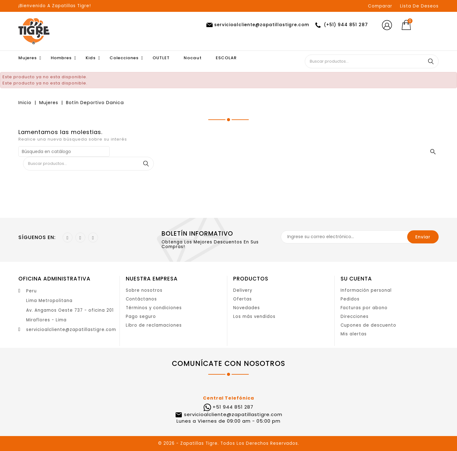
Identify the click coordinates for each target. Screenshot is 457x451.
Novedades (246, 308)
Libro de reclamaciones (154, 325)
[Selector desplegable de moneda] (429, 25)
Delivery (242, 290)
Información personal (366, 290)
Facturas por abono (364, 308)
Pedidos (350, 299)
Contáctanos (141, 299)
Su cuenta (356, 278)
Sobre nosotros (144, 290)
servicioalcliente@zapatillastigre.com (71, 330)
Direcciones (355, 316)
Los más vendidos (254, 316)
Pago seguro (141, 316)
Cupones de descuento (368, 325)
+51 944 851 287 (233, 407)
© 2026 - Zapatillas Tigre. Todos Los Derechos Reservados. (228, 443)
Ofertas (242, 299)
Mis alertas (354, 334)
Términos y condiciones (154, 308)
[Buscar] (64, 151)
